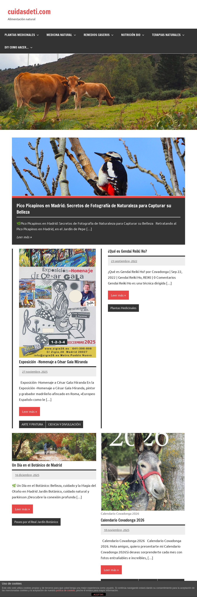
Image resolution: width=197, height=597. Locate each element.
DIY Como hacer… (19, 47)
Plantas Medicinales (22, 35)
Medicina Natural (61, 35)
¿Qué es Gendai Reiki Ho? (127, 251)
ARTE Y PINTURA (32, 424)
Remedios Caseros (99, 35)
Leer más (23, 237)
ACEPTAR (98, 594)
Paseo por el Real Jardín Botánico (36, 522)
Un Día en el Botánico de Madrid (37, 465)
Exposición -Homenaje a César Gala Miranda (53, 362)
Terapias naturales (168, 35)
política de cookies (65, 590)
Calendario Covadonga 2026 (122, 520)
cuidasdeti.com (29, 12)
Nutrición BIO (132, 35)
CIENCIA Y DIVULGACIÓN (64, 424)
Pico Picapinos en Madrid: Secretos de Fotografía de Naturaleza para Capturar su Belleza (94, 208)
